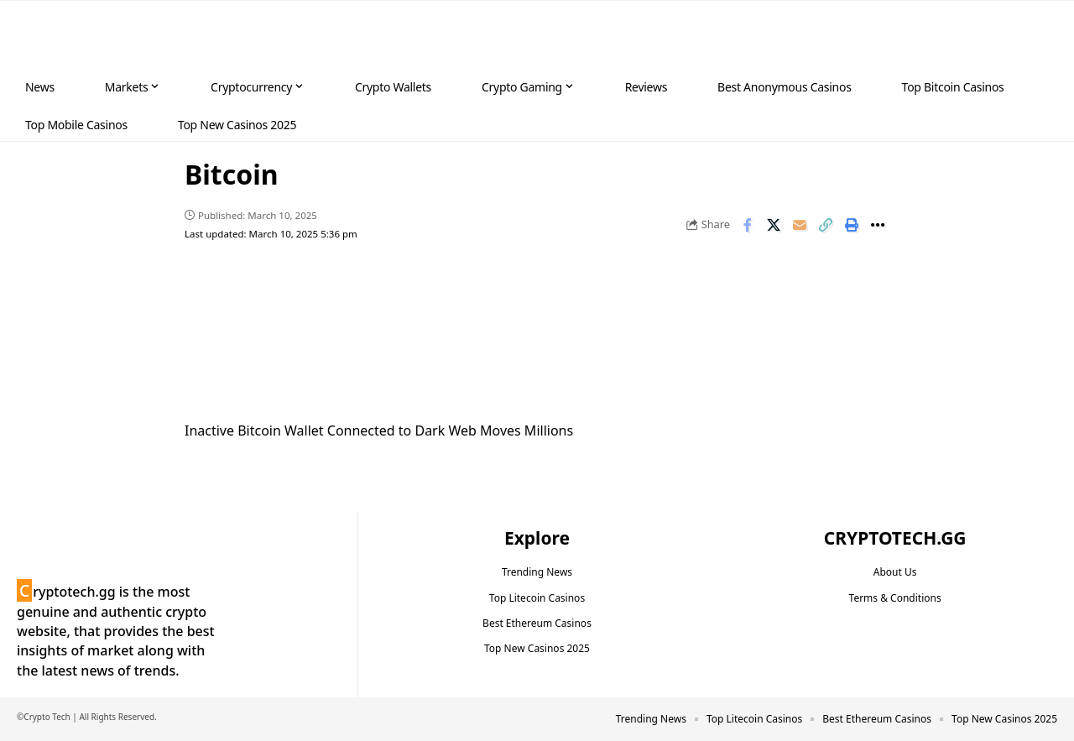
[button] (1028, 35)
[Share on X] (773, 224)
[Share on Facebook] (747, 224)
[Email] (799, 224)
